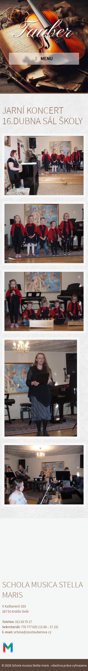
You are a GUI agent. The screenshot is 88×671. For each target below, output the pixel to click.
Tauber (44, 31)
